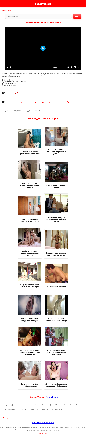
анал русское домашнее (19, 102)
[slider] (31, 67)
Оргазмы (46, 405)
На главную (43, 433)
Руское (73, 405)
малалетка (57, 409)
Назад (5, 418)
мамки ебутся (66, 102)
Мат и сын (60, 405)
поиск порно (52, 397)
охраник (9, 405)
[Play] (7, 67)
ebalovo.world (6, 11)
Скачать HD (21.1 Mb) (35, 111)
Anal (45, 409)
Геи (23, 409)
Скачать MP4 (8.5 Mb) (13, 111)
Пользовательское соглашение (43, 423)
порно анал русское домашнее (44, 102)
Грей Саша (18, 93)
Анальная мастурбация (27, 405)
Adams (34, 409)
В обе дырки (10, 409)
